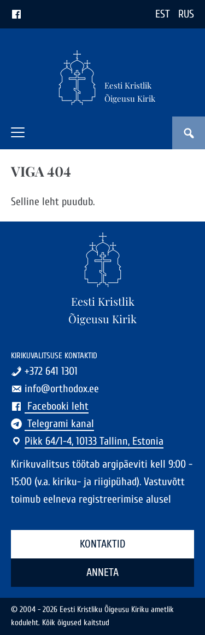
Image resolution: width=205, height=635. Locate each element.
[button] (18, 132)
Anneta (102, 572)
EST (162, 14)
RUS (186, 14)
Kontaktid (102, 544)
